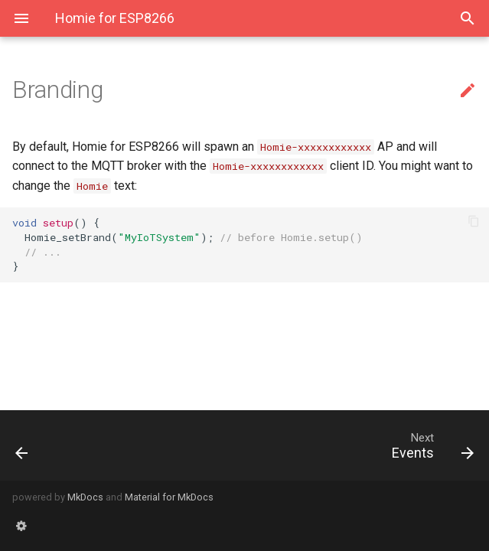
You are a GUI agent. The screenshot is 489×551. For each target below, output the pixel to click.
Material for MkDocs (169, 497)
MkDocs (85, 497)
